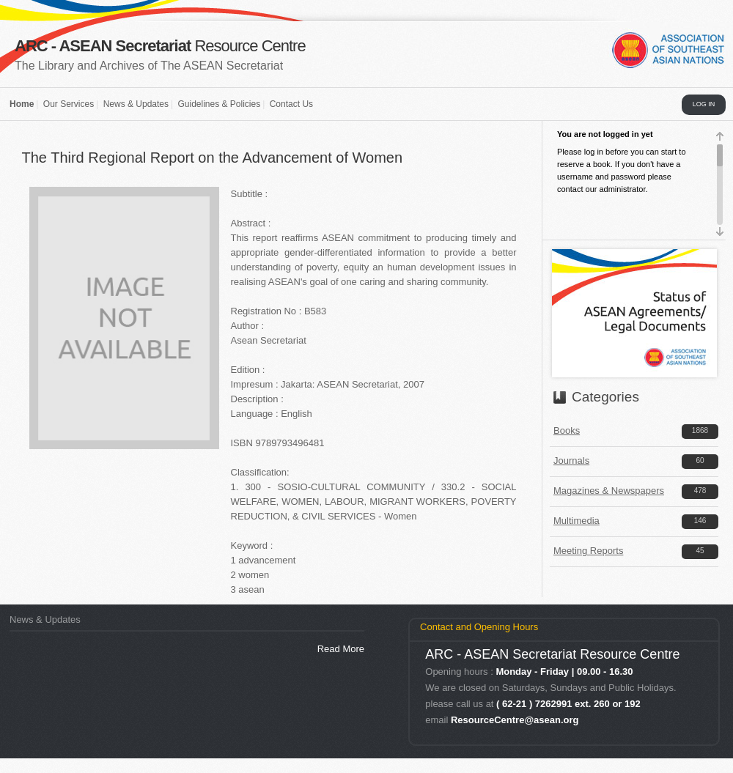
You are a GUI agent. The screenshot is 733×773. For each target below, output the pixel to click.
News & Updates (136, 104)
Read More (340, 648)
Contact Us (291, 104)
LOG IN (704, 104)
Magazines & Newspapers (608, 490)
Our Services (68, 104)
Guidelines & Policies (218, 104)
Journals (571, 460)
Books (566, 430)
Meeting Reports (588, 550)
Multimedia (576, 520)
